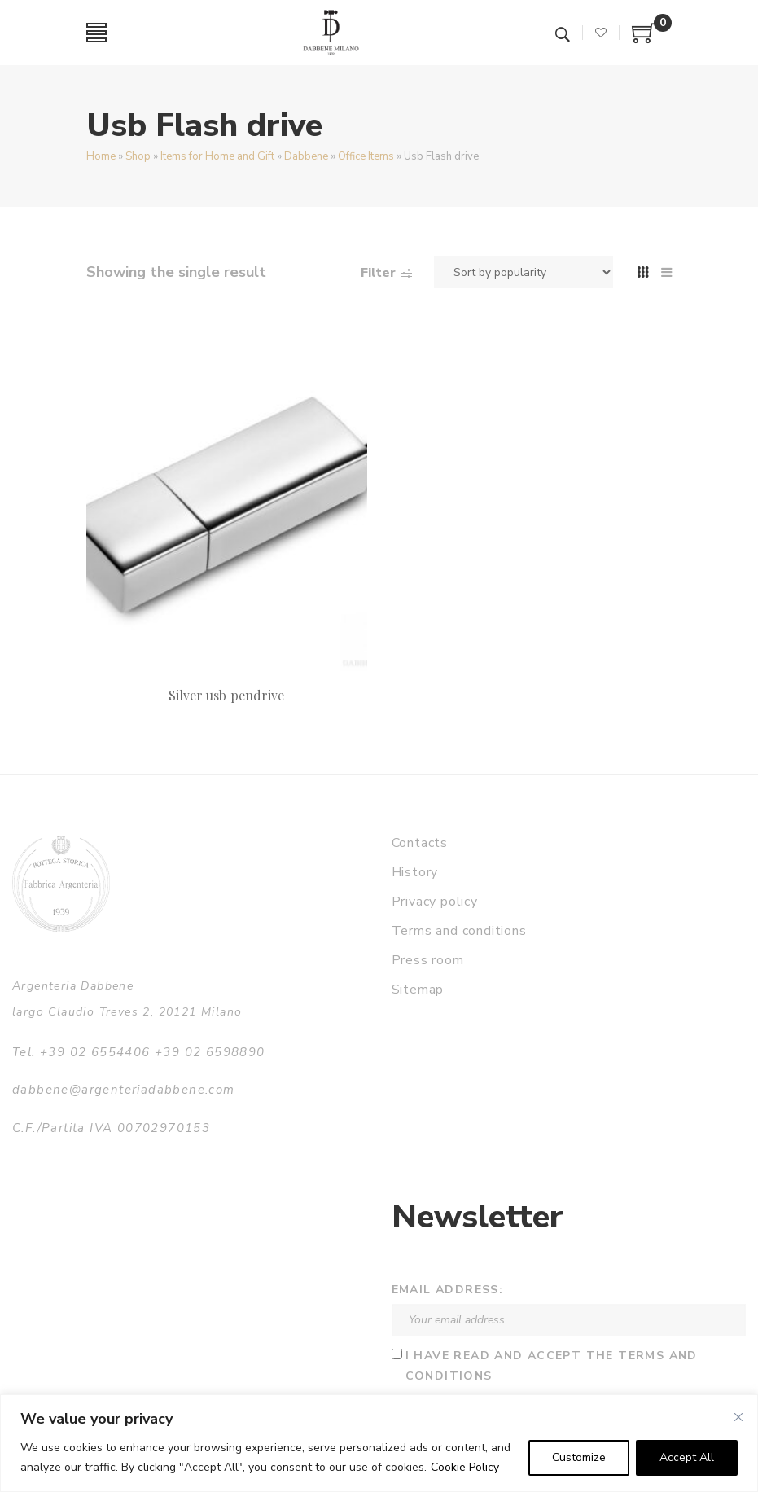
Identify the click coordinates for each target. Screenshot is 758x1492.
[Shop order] (523, 272)
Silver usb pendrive (226, 695)
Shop (138, 156)
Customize (579, 1457)
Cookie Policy (465, 1467)
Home (101, 156)
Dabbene (306, 156)
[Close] (738, 1417)
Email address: (448, 1289)
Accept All (686, 1457)
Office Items (366, 156)
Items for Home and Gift (217, 156)
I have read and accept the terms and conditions (551, 1366)
